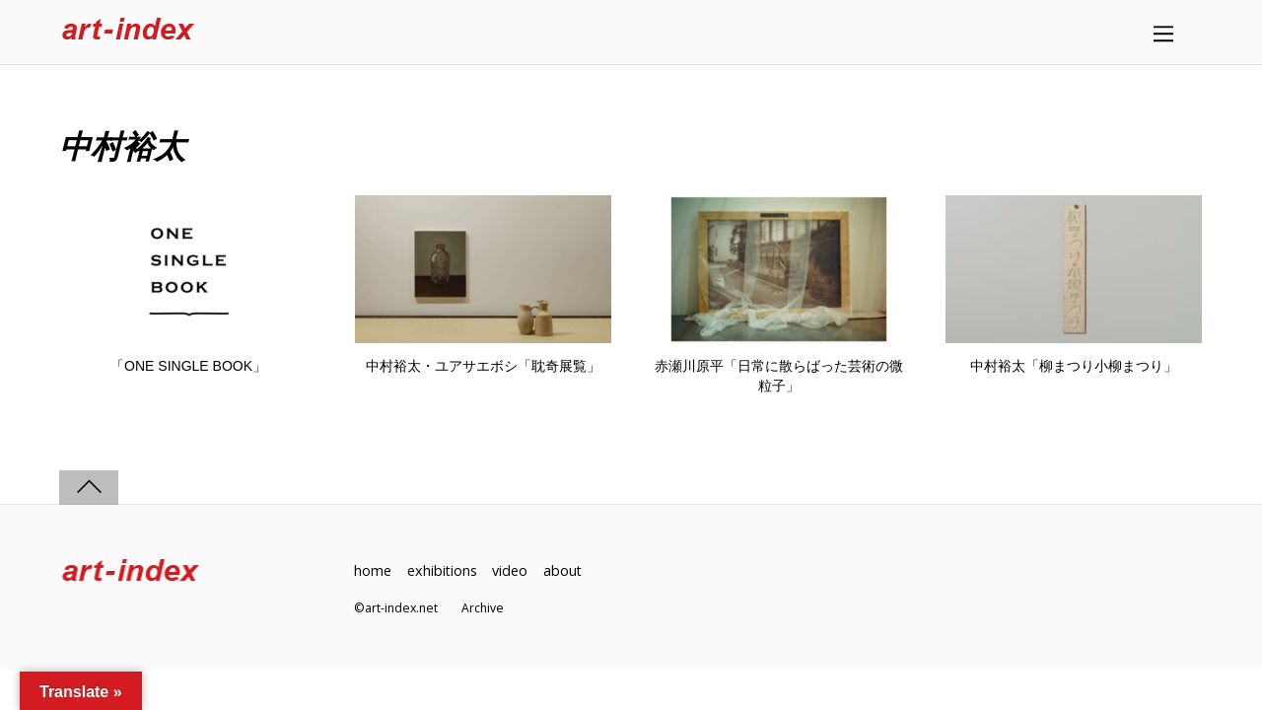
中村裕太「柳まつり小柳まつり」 (1073, 366)
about (564, 570)
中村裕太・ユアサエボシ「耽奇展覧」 (483, 366)
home (372, 570)
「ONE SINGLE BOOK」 (188, 366)
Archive (482, 608)
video (510, 570)
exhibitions (442, 570)
